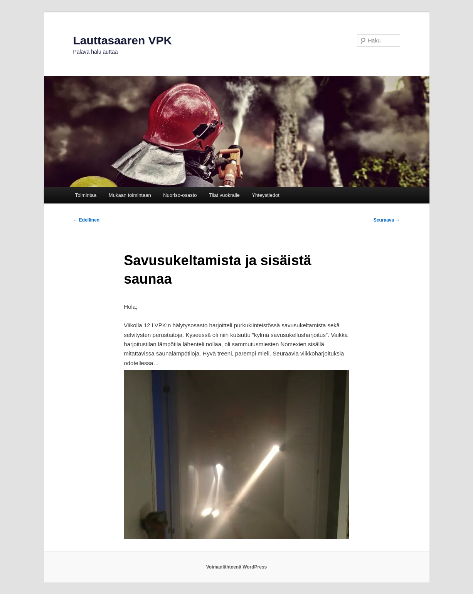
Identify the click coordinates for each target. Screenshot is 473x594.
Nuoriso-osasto (180, 195)
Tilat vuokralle (224, 195)
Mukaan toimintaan (130, 195)
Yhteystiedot (265, 195)
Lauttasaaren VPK (122, 40)
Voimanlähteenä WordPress (236, 567)
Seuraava (387, 220)
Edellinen (86, 220)
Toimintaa (86, 195)
